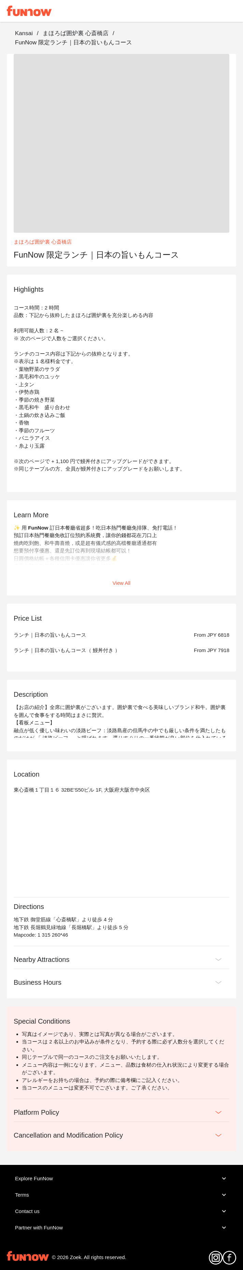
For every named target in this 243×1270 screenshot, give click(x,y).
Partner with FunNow (121, 1228)
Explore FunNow (121, 1178)
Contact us (121, 1211)
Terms (121, 1195)
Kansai (24, 33)
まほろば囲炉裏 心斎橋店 (76, 33)
